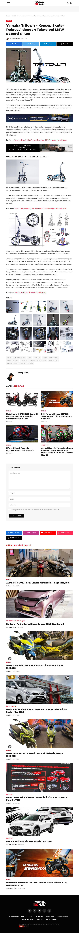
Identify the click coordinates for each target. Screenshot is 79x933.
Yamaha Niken (53, 360)
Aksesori (44, 445)
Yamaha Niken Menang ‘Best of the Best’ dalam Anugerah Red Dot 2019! (40, 208)
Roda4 (23, 917)
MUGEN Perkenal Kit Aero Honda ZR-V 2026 (29, 841)
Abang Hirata (16, 38)
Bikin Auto (50, 917)
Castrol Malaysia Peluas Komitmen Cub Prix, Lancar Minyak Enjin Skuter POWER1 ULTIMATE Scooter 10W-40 (57, 451)
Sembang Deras (28, 919)
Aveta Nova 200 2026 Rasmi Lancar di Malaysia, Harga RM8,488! (34, 666)
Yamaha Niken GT (13, 363)
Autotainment (62, 917)
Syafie (9, 586)
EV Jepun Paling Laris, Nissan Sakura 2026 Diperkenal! (35, 624)
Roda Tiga (37, 357)
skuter (45, 357)
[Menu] (8, 3)
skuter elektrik (53, 357)
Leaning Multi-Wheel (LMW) (16, 357)
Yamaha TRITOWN (27, 363)
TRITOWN (24, 360)
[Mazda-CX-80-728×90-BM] (39, 151)
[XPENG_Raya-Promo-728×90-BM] (39, 122)
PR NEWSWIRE (51, 919)
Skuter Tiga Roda (12, 360)
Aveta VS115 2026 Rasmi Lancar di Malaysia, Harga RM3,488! (37, 583)
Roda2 (9, 20)
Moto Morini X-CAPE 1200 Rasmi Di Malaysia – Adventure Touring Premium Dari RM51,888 (22, 416)
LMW (29, 357)
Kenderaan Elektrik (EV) (15, 621)
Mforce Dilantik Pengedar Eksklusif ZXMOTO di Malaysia (20, 449)
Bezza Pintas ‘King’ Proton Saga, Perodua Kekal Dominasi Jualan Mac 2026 (36, 710)
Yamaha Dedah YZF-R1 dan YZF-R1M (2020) (30, 293)
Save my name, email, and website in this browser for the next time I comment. (35, 510)
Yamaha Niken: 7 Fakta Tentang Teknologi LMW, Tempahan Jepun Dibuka (40, 140)
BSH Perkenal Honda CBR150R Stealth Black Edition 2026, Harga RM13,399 (56, 416)
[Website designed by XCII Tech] (24, 926)
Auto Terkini (11, 706)
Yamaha (32, 360)
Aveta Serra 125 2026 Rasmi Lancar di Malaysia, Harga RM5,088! (34, 754)
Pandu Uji (40, 917)
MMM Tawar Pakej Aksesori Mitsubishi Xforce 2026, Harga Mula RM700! (37, 798)
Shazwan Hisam (12, 888)
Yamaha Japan (42, 360)
